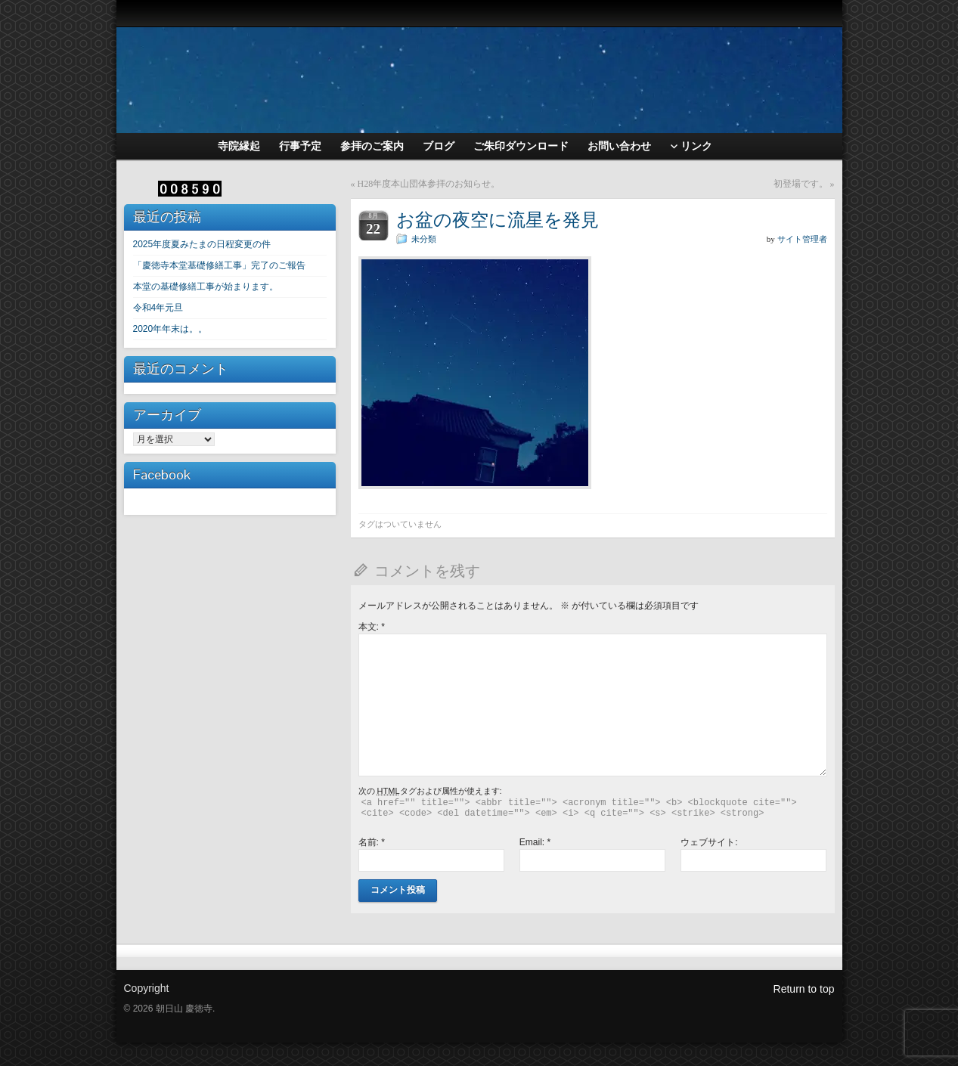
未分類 (423, 238)
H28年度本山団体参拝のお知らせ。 (429, 183)
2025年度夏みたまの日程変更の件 (202, 244)
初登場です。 (801, 183)
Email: (534, 842)
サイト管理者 (802, 238)
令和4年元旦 (158, 307)
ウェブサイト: (709, 842)
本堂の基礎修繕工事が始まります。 (205, 286)
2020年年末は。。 (170, 329)
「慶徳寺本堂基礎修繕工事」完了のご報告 (219, 265)
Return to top (804, 989)
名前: (371, 842)
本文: (371, 626)
